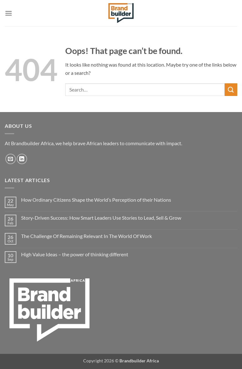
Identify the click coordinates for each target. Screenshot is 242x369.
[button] (8, 13)
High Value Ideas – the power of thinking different (74, 254)
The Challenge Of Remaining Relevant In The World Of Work (86, 236)
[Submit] (231, 89)
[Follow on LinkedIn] (22, 159)
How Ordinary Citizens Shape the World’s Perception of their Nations (96, 200)
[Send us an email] (10, 159)
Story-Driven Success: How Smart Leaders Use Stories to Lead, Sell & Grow (101, 218)
